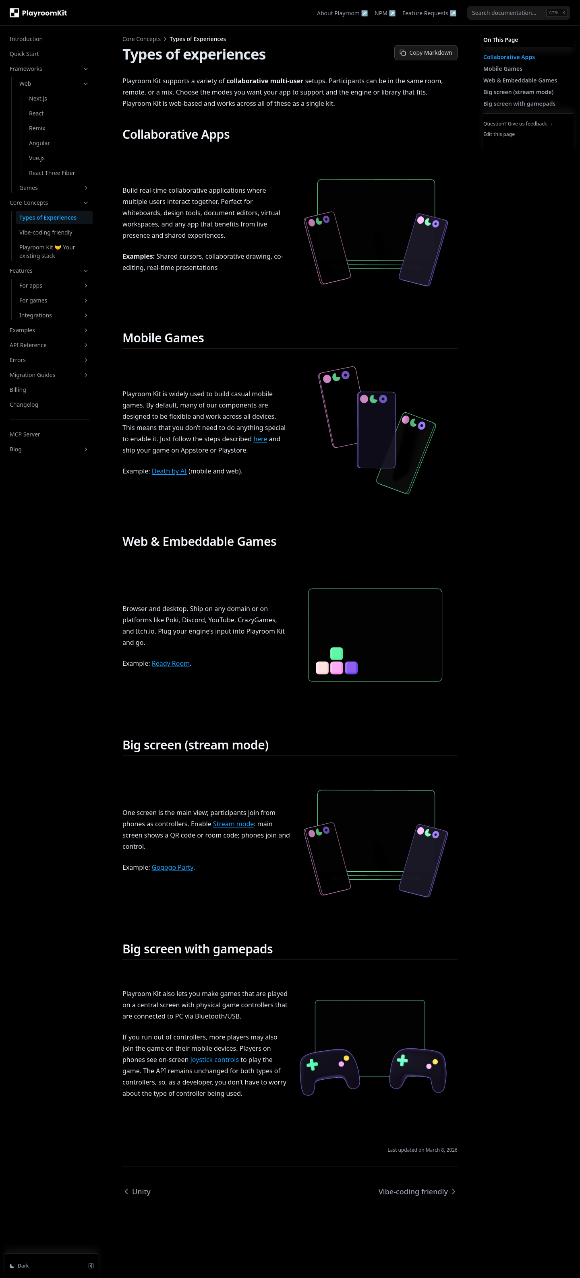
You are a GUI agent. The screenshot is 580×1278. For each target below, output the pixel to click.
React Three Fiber (52, 173)
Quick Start (24, 54)
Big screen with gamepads (519, 103)
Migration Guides (49, 375)
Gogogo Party (172, 867)
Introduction (26, 39)
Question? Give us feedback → (518, 123)
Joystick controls (214, 1059)
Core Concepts (49, 202)
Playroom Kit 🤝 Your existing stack (47, 251)
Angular (39, 143)
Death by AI (169, 471)
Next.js (38, 98)
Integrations (54, 315)
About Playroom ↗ (342, 13)
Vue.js (37, 158)
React (36, 113)
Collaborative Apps (509, 57)
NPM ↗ (385, 13)
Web (54, 83)
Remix (37, 128)
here (260, 438)
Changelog (24, 404)
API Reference (49, 345)
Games (54, 187)
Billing (18, 389)
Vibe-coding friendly (45, 232)
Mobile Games (502, 68)
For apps (54, 285)
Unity (136, 1191)
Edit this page (499, 134)
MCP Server (25, 434)
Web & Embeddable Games (520, 80)
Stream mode (233, 823)
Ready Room (171, 663)
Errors (49, 360)
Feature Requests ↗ (429, 13)
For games (54, 300)
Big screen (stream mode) (518, 92)
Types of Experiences (48, 217)
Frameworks (49, 68)
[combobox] (518, 13)
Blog (49, 449)
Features (49, 270)
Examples (49, 330)
